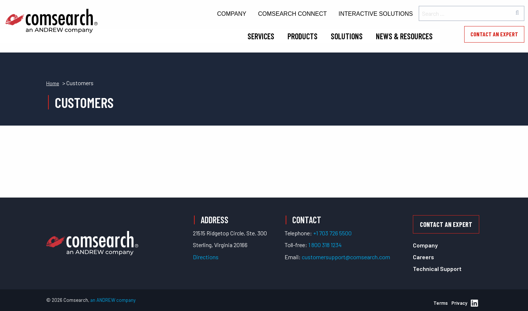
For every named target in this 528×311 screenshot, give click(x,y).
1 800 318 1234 (325, 244)
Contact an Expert (494, 33)
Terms (440, 303)
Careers (423, 256)
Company (231, 14)
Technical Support (437, 268)
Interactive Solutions (375, 14)
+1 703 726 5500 (332, 232)
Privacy (459, 303)
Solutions (347, 36)
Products (302, 36)
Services (260, 36)
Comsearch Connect (292, 14)
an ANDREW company (113, 300)
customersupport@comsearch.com (346, 256)
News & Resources (404, 36)
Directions (206, 256)
